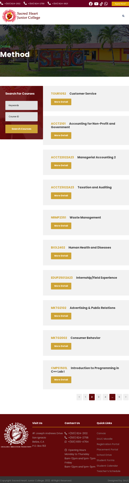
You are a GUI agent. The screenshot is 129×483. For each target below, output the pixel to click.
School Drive (104, 455)
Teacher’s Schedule (108, 471)
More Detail (61, 101)
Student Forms (105, 460)
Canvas (101, 433)
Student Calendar (107, 466)
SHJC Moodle (104, 439)
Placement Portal (107, 449)
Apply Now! (120, 3)
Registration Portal (108, 444)
